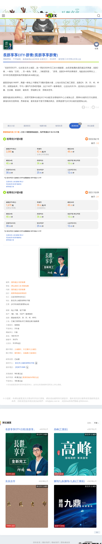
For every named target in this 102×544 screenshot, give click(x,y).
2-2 (97, 133)
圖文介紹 (11, 116)
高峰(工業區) (61, 419)
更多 (97, 522)
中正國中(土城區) (29, 339)
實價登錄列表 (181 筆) (11, 122)
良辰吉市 (10, 470)
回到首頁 (36, 532)
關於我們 (46, 532)
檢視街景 (58, 116)
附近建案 (90, 116)
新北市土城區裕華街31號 (24, 353)
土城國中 (18, 339)
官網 (97, 97)
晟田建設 (14, 272)
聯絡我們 (55, 532)
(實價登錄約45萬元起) (30, 367)
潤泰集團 (25, 276)
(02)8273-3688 (20, 357)
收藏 (96, 33)
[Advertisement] (51, 106)
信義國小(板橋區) (29, 343)
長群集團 (21, 272)
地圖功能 (43, 116)
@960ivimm (83, 391)
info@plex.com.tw (52, 391)
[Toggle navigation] (3, 3)
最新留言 (27, 116)
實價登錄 (76, 115)
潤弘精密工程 (16, 276)
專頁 (87, 97)
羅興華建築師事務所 (19, 283)
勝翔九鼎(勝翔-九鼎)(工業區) (69, 470)
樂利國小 (18, 343)
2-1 (97, 186)
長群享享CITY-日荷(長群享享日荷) (21, 419)
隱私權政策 (65, 532)
